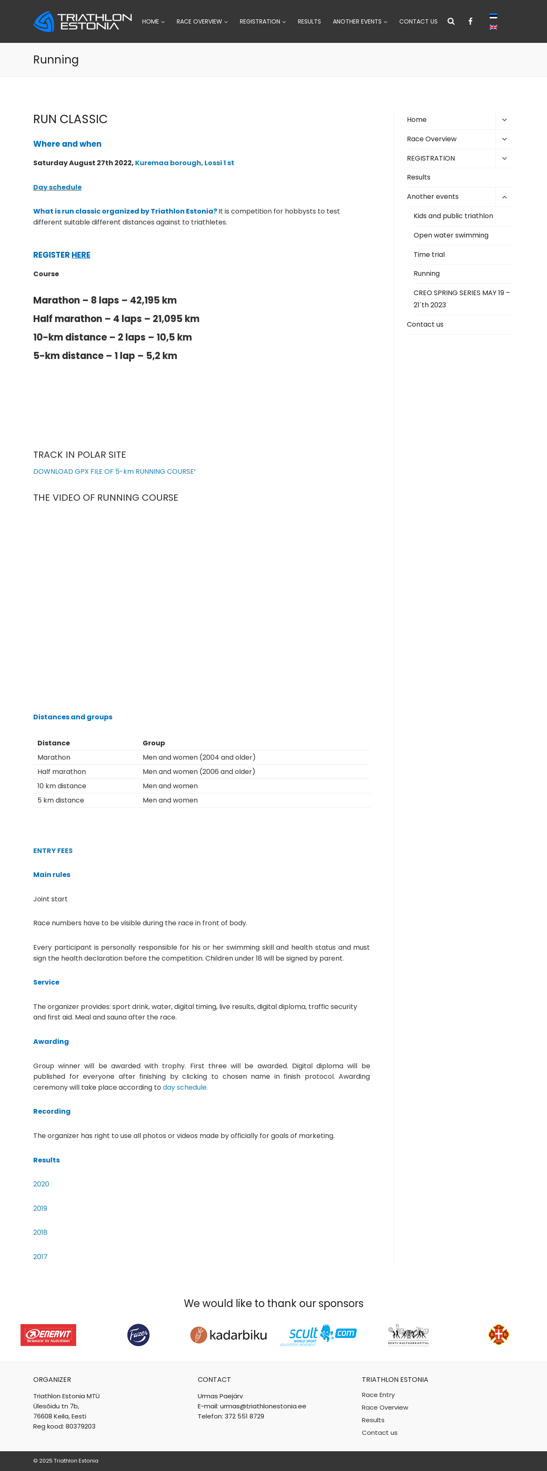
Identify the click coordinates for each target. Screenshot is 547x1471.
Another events (433, 196)
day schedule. (185, 1087)
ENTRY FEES (53, 851)
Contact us (418, 21)
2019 (40, 1208)
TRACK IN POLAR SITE (79, 454)
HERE (81, 255)
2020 (41, 1184)
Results (309, 21)
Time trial (429, 254)
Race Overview (432, 139)
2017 (40, 1257)
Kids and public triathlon (453, 216)
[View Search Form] (451, 21)
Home (417, 119)
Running (427, 273)
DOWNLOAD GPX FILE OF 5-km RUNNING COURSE (113, 471)
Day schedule (57, 187)
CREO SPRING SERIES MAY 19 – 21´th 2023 (462, 299)
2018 (40, 1232)
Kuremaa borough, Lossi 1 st (184, 163)
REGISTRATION (431, 158)
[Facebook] (470, 21)
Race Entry (378, 1394)
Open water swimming (451, 235)
